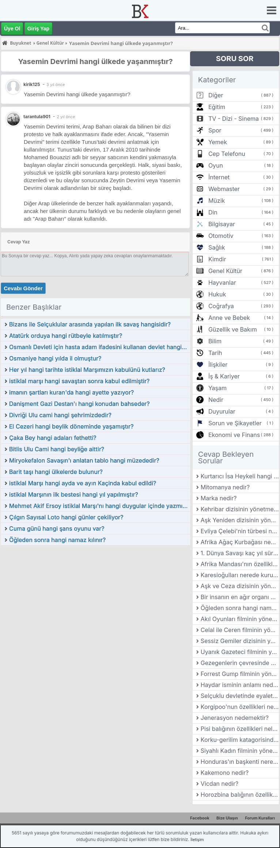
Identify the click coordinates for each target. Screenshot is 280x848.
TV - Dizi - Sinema (233, 118)
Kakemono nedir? (225, 772)
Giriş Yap (38, 28)
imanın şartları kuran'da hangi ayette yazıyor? (71, 392)
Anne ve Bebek (229, 317)
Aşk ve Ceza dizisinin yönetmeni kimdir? (240, 586)
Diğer (215, 95)
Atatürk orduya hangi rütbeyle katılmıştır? (65, 335)
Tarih (215, 352)
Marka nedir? (219, 498)
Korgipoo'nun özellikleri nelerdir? (240, 706)
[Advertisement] (95, 601)
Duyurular (221, 411)
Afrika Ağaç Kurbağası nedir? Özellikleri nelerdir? (240, 542)
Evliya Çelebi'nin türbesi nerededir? (240, 531)
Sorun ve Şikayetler (235, 423)
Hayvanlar (222, 282)
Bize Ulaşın (227, 818)
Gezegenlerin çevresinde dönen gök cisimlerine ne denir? (240, 662)
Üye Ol (12, 28)
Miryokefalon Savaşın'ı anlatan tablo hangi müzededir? (84, 460)
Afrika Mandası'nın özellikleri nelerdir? (240, 564)
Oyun (215, 165)
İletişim (197, 839)
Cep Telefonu (226, 153)
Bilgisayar (221, 224)
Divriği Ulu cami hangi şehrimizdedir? (60, 415)
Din (212, 212)
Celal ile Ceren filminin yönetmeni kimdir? (240, 630)
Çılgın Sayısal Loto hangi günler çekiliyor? (66, 517)
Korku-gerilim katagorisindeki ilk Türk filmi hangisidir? (240, 739)
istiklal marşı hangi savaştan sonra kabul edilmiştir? (79, 381)
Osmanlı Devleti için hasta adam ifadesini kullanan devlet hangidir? (99, 347)
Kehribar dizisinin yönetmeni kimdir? (240, 509)
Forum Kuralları (260, 818)
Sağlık (216, 247)
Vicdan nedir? (219, 783)
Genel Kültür (225, 270)
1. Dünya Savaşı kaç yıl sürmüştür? (240, 553)
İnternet (219, 177)
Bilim (215, 341)
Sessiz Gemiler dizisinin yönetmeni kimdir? (240, 641)
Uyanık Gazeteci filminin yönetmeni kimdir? (240, 651)
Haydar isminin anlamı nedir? (240, 684)
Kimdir (217, 259)
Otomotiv (221, 235)
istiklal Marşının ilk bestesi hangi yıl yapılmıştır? (73, 494)
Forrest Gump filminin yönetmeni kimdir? (240, 673)
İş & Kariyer (224, 376)
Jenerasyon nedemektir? (235, 717)
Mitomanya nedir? (225, 487)
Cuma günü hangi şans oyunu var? (57, 528)
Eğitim (216, 107)
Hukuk (217, 294)
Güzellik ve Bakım (232, 329)
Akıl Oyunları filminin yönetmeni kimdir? (240, 619)
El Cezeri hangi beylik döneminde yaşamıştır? (71, 426)
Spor (215, 130)
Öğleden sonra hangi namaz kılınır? (57, 539)
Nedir (215, 399)
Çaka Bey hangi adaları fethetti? (53, 437)
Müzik (216, 200)
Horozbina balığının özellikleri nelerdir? (240, 794)
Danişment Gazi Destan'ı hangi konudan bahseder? (79, 403)
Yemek (217, 142)
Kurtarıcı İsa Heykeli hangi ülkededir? (240, 476)
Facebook (199, 818)
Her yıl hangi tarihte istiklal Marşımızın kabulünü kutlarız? (87, 369)
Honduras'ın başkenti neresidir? (240, 761)
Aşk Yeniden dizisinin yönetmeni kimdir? (240, 520)
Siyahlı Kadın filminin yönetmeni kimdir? (240, 750)
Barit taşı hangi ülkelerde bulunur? (56, 471)
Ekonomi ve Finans (234, 434)
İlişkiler (217, 364)
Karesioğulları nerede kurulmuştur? (240, 575)
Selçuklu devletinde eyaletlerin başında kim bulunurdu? (240, 695)
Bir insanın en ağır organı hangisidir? (240, 597)
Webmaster (224, 189)
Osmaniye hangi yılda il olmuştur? (55, 358)
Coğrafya (221, 306)
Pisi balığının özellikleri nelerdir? (240, 728)
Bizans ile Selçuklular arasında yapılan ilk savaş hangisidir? (90, 324)
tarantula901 (36, 116)
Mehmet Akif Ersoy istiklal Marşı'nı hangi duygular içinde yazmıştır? (99, 505)
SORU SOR (235, 58)
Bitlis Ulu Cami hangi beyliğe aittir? (56, 449)
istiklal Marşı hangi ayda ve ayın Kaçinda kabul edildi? (82, 483)
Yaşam (217, 388)
